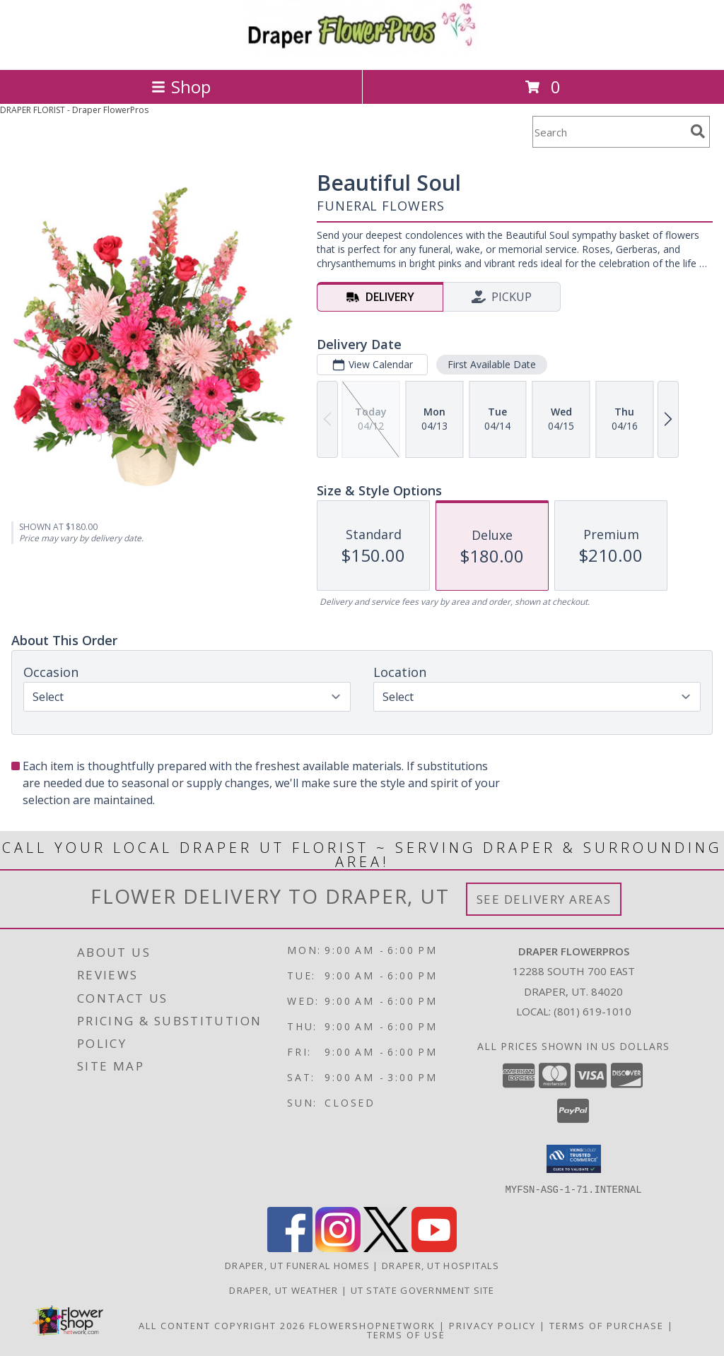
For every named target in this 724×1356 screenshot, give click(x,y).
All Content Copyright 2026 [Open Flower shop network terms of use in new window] (222, 1325)
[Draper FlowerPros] (362, 49)
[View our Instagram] (338, 1247)
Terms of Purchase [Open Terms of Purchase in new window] (606, 1325)
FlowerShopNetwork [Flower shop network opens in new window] (372, 1325)
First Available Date (492, 364)
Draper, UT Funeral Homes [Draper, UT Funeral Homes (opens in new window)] (297, 1264)
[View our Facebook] (290, 1247)
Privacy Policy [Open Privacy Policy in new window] (492, 1325)
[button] (574, 1159)
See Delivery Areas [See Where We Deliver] (544, 899)
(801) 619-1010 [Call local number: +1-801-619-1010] (592, 1011)
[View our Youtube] (434, 1247)
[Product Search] (608, 132)
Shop (181, 86)
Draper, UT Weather (283, 1289)
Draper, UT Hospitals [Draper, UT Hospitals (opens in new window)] (440, 1264)
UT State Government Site (423, 1289)
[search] (698, 131)
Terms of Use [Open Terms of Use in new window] (406, 1334)
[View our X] (386, 1247)
